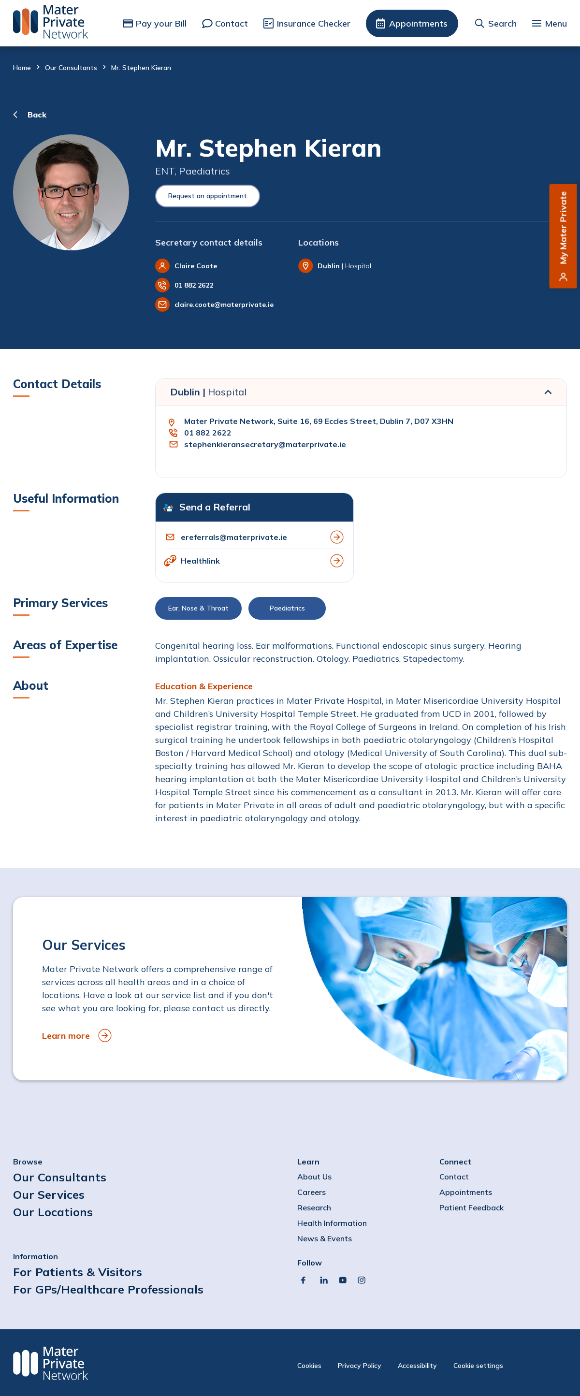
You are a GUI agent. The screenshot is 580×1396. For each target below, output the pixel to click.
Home (22, 67)
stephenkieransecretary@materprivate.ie (265, 444)
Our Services (49, 1194)
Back (37, 114)
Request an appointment (207, 195)
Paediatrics (287, 608)
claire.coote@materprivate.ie (224, 304)
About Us (314, 1176)
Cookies (309, 1365)
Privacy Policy (359, 1365)
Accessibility (417, 1365)
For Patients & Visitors (77, 1272)
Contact (231, 23)
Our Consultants (71, 67)
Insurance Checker (313, 23)
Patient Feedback (471, 1207)
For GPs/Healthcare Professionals (108, 1289)
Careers (311, 1192)
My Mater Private (563, 227)
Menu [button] (556, 23)
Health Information (332, 1223)
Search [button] (502, 23)
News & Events (324, 1238)
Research (314, 1207)
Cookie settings (478, 1365)
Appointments (418, 23)
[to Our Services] (290, 988)
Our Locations (53, 1212)
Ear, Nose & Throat (198, 608)
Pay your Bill (161, 23)
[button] (361, 611)
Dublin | (208, 392)
